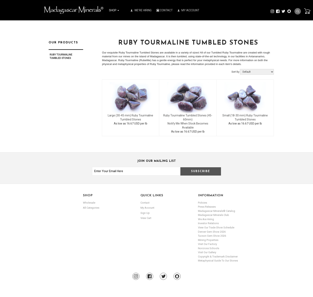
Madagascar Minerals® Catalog (216, 210)
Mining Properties (208, 240)
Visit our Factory (207, 244)
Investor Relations (208, 223)
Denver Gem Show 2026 (212, 231)
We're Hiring (141, 10)
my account (147, 207)
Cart (307, 11)
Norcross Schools (208, 248)
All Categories (91, 207)
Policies (202, 202)
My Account (188, 10)
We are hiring (206, 219)
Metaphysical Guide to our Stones (218, 260)
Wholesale (89, 202)
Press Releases (207, 206)
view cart (145, 218)
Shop (114, 10)
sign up (145, 212)
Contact (164, 10)
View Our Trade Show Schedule (216, 227)
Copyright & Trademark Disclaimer (218, 256)
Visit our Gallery (207, 252)
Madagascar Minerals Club (213, 214)
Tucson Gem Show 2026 (212, 235)
